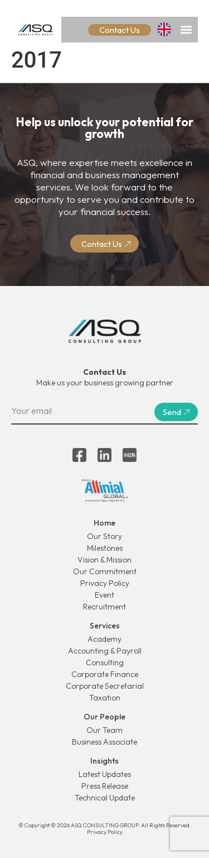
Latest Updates (105, 774)
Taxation (104, 698)
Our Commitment (105, 571)
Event (104, 595)
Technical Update (105, 798)
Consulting (105, 662)
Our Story (104, 536)
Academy (104, 639)
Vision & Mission (104, 560)
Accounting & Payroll (105, 651)
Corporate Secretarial (105, 686)
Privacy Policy (104, 583)
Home (104, 523)
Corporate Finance (104, 674)
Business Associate (104, 742)
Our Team (104, 730)
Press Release (104, 786)
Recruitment (104, 607)
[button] (186, 29)
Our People (104, 717)
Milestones (105, 548)
